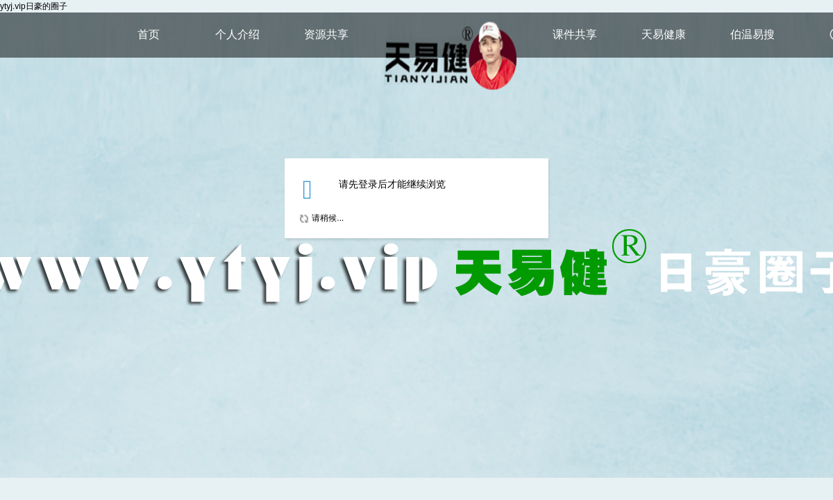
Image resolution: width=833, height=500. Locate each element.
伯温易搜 (752, 34)
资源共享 (326, 34)
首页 (148, 34)
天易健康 (663, 34)
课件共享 (575, 34)
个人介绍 (237, 34)
